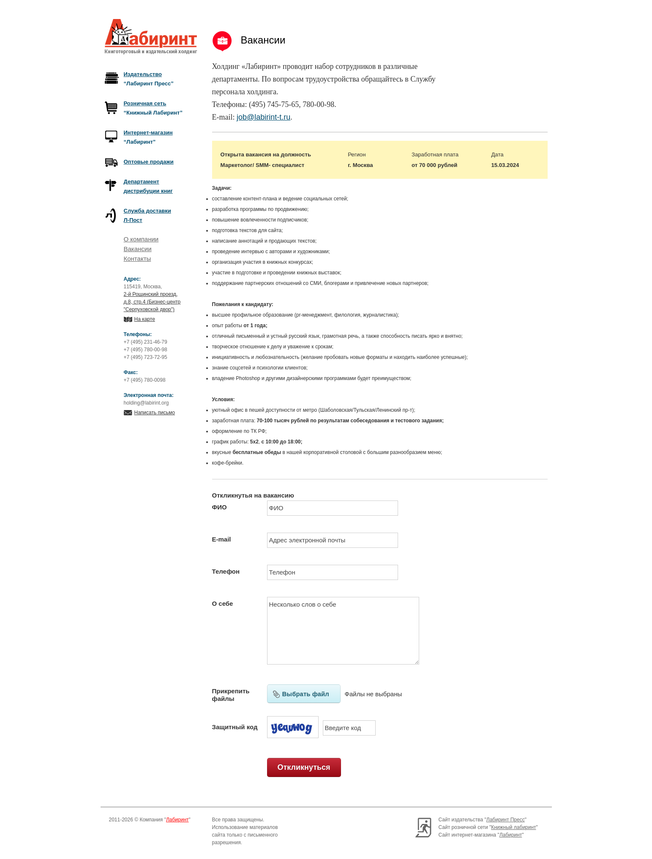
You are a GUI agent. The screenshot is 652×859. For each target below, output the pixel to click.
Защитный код (235, 726)
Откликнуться (303, 767)
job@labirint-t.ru (263, 117)
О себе (222, 603)
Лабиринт (177, 820)
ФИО (219, 507)
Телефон (226, 571)
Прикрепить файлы (231, 694)
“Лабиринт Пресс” (149, 79)
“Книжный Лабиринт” (153, 108)
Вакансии (138, 248)
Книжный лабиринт (513, 827)
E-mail (221, 539)
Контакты (137, 258)
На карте (144, 319)
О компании (141, 239)
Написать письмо (154, 413)
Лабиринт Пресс (505, 820)
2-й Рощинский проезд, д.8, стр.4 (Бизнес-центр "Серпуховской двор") (152, 301)
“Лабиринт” (148, 137)
